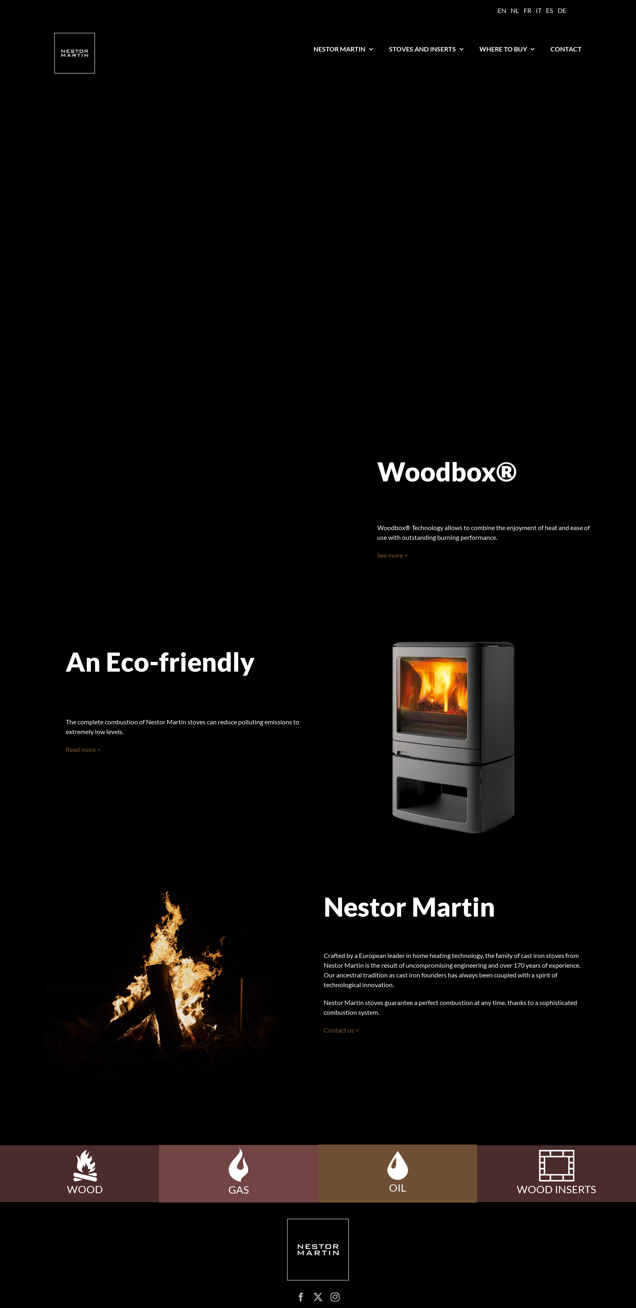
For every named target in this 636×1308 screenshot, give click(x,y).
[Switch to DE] (562, 10)
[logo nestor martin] (75, 36)
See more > (392, 555)
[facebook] (301, 1297)
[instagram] (335, 1297)
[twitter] (318, 1297)
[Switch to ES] (549, 10)
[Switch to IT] (538, 10)
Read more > (83, 749)
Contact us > (341, 1030)
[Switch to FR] (527, 10)
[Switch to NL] (515, 10)
